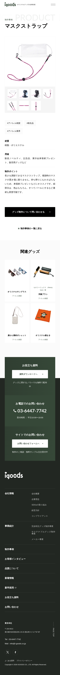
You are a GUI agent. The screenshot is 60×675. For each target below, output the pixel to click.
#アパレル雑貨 (13, 123)
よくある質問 (9, 660)
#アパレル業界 (13, 131)
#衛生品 (30, 123)
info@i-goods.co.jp (18, 644)
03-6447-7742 (15, 639)
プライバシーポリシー (24, 660)
